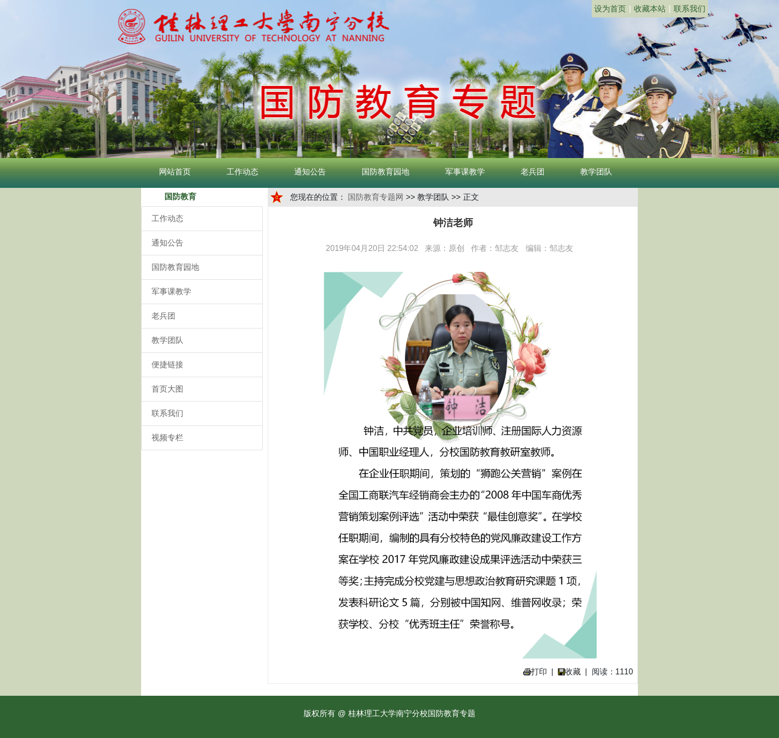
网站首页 (175, 171)
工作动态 (242, 171)
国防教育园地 (385, 171)
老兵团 (533, 171)
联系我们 (689, 8)
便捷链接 (167, 364)
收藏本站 (650, 8)
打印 (535, 671)
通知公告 (310, 171)
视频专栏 (167, 437)
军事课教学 (465, 171)
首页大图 (167, 389)
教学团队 (596, 171)
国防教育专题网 (375, 197)
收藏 (569, 671)
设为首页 (610, 8)
